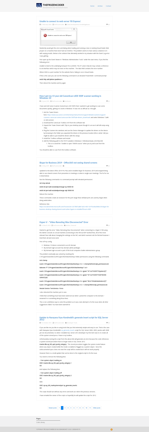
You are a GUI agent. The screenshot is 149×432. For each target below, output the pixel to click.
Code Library (40, 422)
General (73, 225)
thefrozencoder (53, 5)
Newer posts (53, 408)
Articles (68, 225)
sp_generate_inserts (68, 330)
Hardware (68, 101)
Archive (100, 6)
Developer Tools (72, 323)
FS (79, 429)
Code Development (73, 24)
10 (86, 408)
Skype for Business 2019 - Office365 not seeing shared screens (68, 162)
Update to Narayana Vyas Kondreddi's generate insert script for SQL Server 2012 (74, 318)
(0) (107, 24)
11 (90, 408)
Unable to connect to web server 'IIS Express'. (60, 21)
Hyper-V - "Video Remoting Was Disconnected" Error (64, 222)
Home (92, 6)
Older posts (96, 408)
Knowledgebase (84, 24)
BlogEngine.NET (62, 429)
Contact (108, 6)
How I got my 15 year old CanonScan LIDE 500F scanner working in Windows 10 (70, 97)
